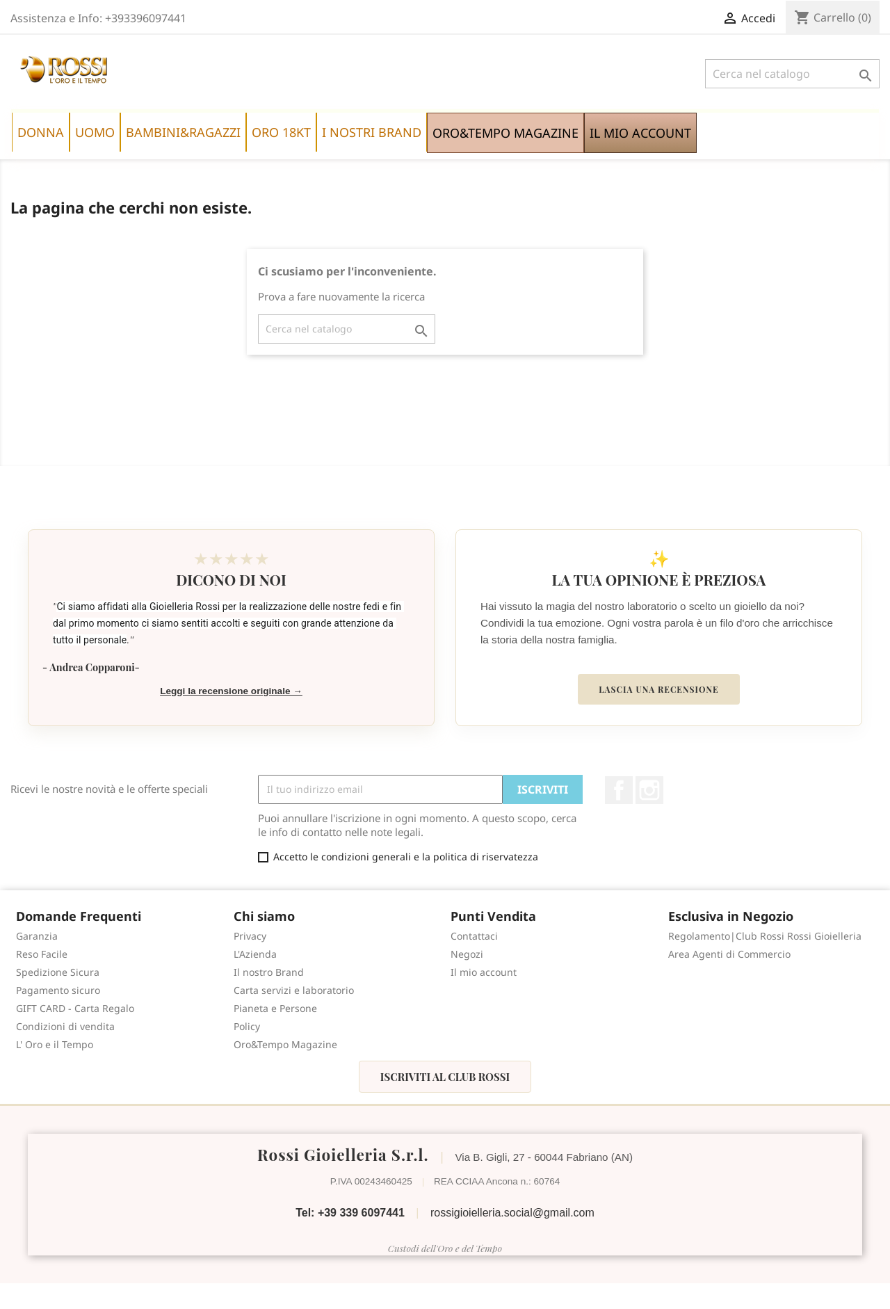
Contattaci (474, 935)
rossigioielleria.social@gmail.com (512, 1213)
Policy (247, 1026)
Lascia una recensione (658, 689)
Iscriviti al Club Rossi (445, 1077)
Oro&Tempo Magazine (285, 1044)
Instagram (649, 790)
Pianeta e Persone (275, 1008)
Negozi (467, 954)
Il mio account (484, 972)
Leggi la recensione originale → (231, 691)
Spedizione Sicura (57, 972)
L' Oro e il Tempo (54, 1044)
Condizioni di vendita (65, 1026)
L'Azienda (255, 954)
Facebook (619, 790)
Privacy (250, 935)
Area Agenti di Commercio (729, 954)
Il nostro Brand (269, 972)
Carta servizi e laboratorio (294, 990)
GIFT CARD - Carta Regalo (75, 1008)
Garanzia (37, 935)
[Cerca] (792, 73)
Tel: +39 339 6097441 (350, 1213)
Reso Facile (41, 954)
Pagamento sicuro (58, 990)
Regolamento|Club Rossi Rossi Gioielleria (764, 935)
